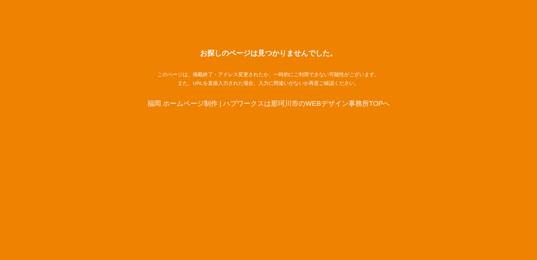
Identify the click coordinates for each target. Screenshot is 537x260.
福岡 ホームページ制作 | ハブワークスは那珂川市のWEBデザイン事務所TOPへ (268, 103)
